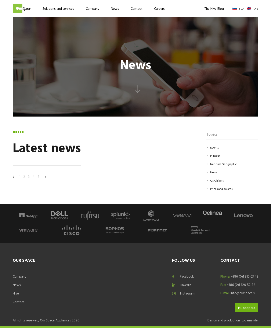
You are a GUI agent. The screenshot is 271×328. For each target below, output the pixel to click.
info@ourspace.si (243, 292)
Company (92, 8)
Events (214, 147)
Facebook (187, 276)
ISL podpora (246, 307)
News (115, 8)
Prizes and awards (221, 188)
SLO (241, 8)
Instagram (187, 293)
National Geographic (223, 164)
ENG (255, 8)
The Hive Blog (214, 8)
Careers (159, 8)
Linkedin (185, 284)
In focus (215, 155)
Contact (136, 8)
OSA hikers (217, 180)
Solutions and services (58, 8)
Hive (16, 293)
